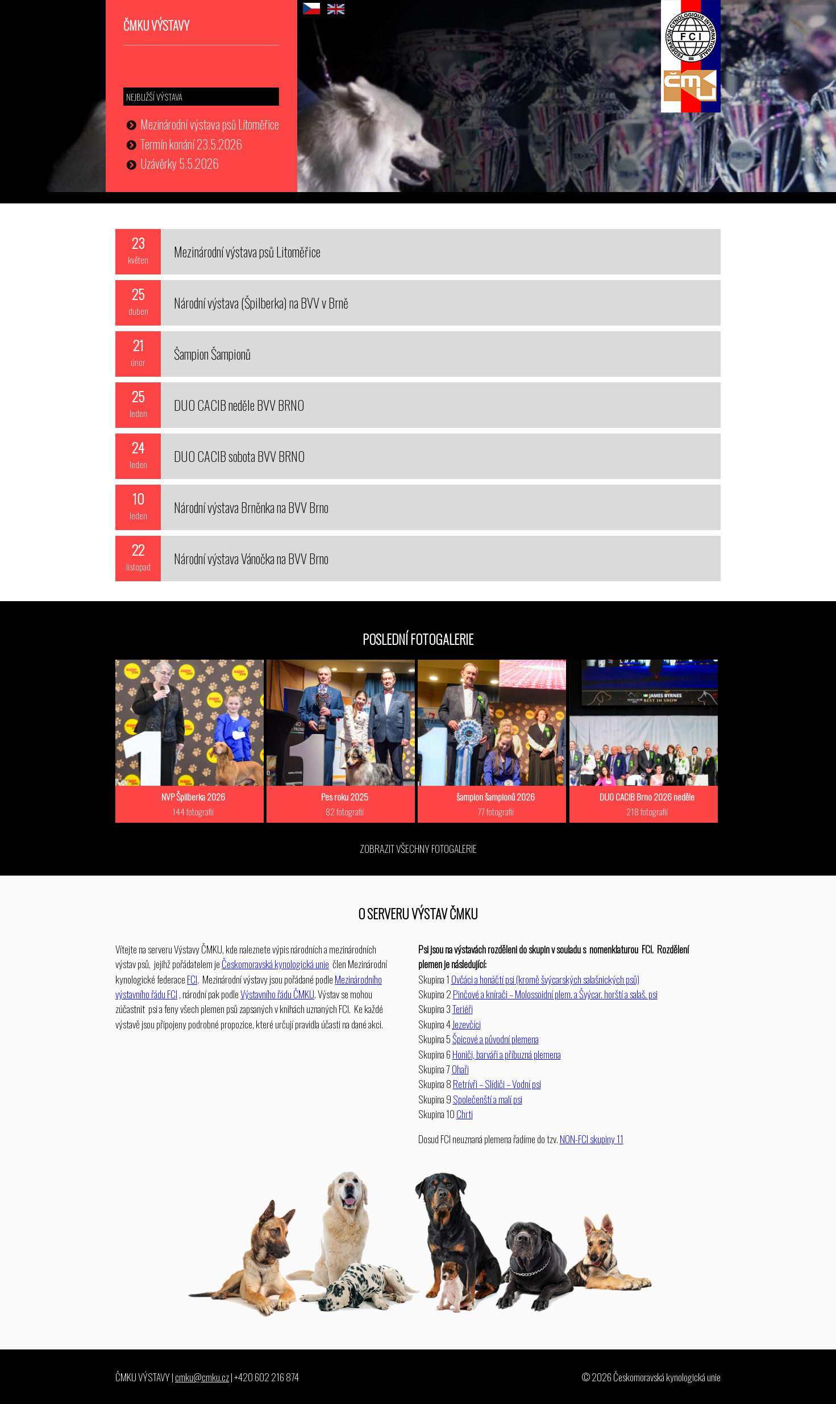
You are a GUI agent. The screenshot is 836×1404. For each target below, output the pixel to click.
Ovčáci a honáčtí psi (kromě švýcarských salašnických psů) (545, 979)
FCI (192, 979)
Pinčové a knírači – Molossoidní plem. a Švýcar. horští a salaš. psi (555, 993)
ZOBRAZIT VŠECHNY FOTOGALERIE (418, 848)
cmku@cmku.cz (202, 1376)
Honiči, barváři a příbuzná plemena (506, 1054)
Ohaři (460, 1068)
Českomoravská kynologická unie (275, 963)
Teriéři (462, 1008)
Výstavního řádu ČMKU (277, 993)
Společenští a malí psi (487, 1098)
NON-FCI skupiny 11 (591, 1138)
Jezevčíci (466, 1023)
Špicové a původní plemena (495, 1038)
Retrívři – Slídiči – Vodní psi (497, 1083)
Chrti (464, 1113)
